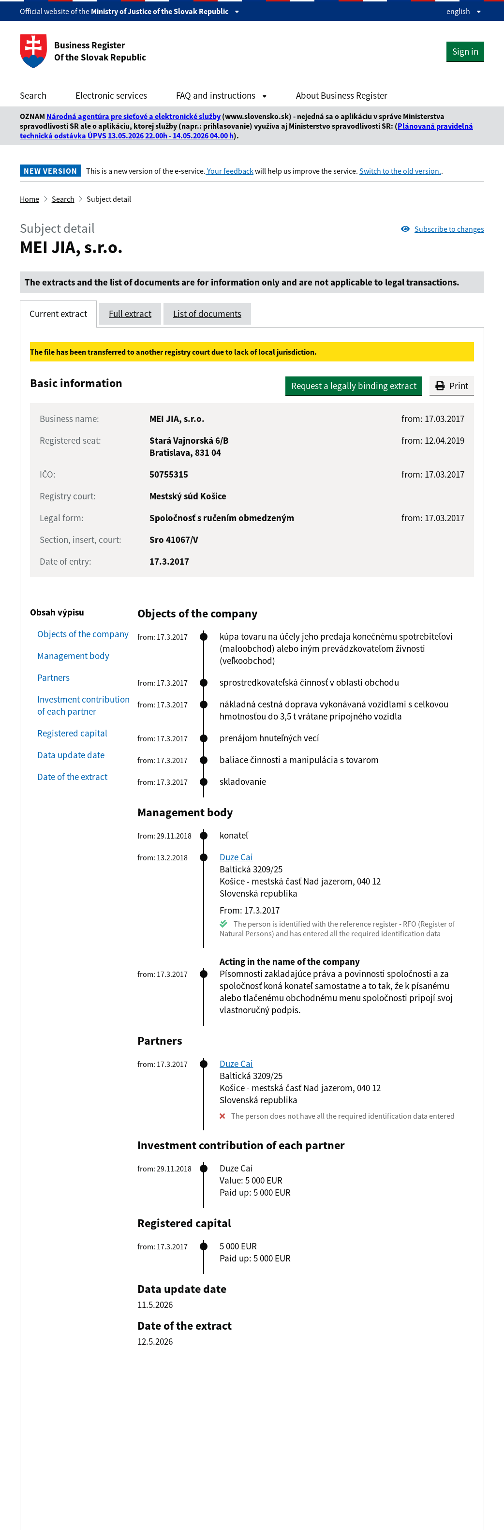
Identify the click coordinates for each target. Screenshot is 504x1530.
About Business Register (341, 95)
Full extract (130, 313)
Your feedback (229, 171)
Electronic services (111, 95)
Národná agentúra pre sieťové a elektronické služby (133, 116)
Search (33, 95)
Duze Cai (236, 857)
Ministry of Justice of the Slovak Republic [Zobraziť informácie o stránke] (165, 11)
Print (451, 385)
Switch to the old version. (400, 171)
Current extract (58, 313)
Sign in (465, 51)
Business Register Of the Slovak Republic (83, 51)
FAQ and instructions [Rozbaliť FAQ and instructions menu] (221, 95)
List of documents (207, 313)
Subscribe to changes (442, 229)
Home (29, 199)
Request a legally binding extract (353, 385)
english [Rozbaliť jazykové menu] (463, 11)
